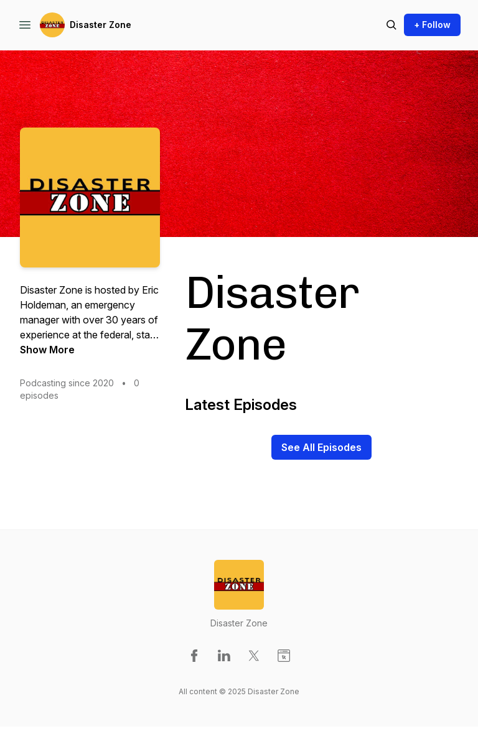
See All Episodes (321, 447)
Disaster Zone (100, 24)
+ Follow (432, 24)
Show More (47, 349)
